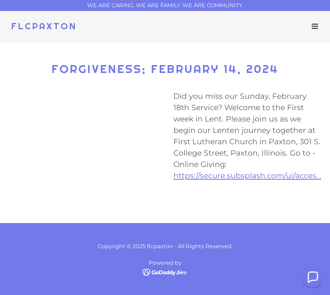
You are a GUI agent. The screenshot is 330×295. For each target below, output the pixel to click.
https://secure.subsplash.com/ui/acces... (247, 175)
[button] (315, 26)
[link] (44, 27)
